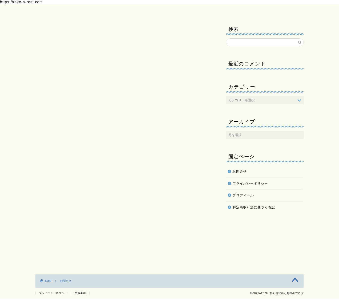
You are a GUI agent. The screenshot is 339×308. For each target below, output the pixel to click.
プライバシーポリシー (140, 10)
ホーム (46, 10)
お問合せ (104, 10)
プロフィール (74, 10)
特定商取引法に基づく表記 (254, 207)
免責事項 (80, 302)
